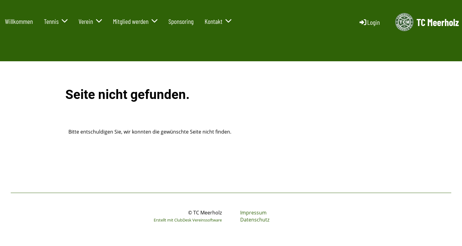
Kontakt (218, 21)
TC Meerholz (438, 22)
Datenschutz (254, 219)
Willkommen (19, 21)
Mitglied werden (135, 21)
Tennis (55, 21)
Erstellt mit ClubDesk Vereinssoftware (188, 220)
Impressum (253, 212)
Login (369, 22)
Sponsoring (181, 21)
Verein (90, 21)
